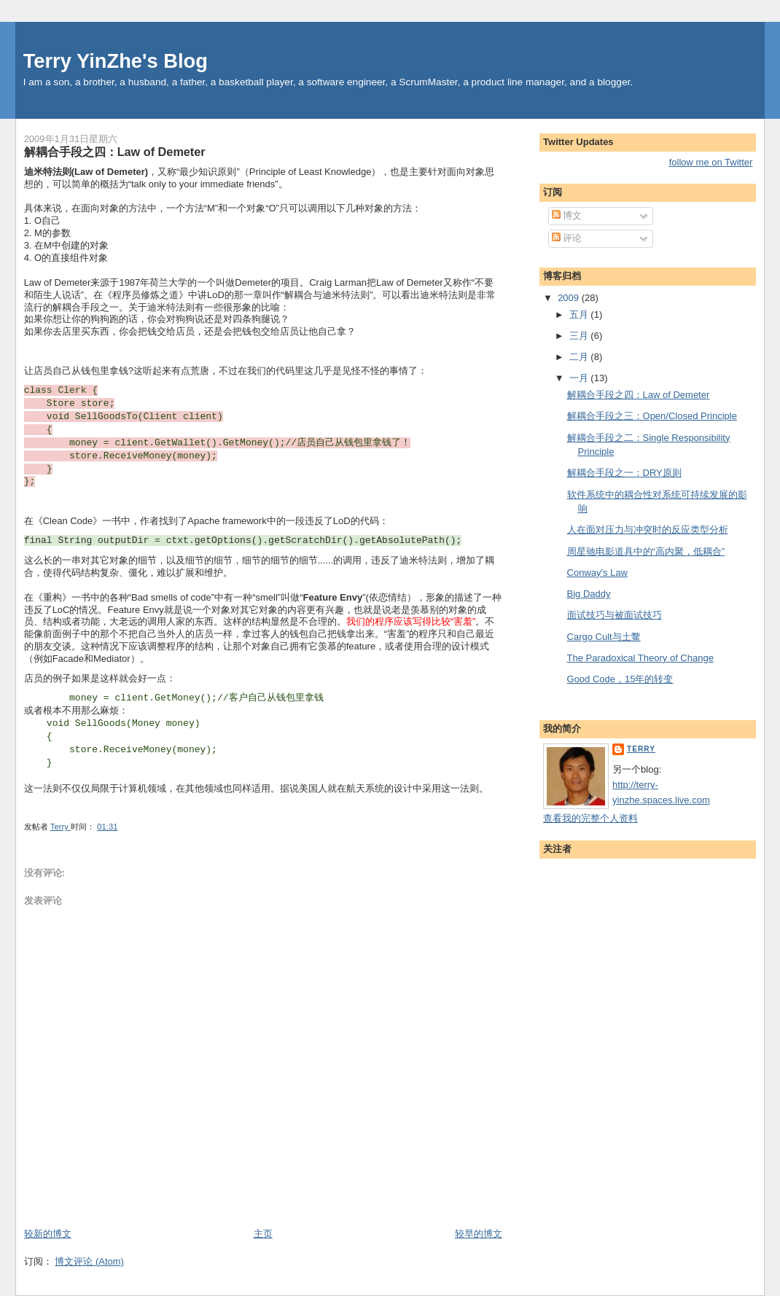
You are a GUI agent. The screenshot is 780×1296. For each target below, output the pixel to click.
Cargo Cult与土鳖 (604, 636)
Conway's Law (597, 572)
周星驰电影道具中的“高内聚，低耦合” (646, 551)
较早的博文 (478, 1233)
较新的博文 (47, 1233)
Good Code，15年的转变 (620, 679)
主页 (263, 1233)
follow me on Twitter (711, 162)
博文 (567, 215)
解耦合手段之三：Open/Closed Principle (652, 415)
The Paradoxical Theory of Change (640, 657)
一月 (580, 377)
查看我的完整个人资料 (590, 818)
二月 (580, 356)
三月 (580, 335)
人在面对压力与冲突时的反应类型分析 (647, 529)
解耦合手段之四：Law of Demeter (638, 394)
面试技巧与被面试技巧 (614, 614)
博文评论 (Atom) (89, 1261)
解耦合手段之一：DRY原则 (624, 472)
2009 (570, 297)
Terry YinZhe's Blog (115, 61)
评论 (567, 238)
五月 (580, 314)
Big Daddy (589, 593)
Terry (641, 749)
